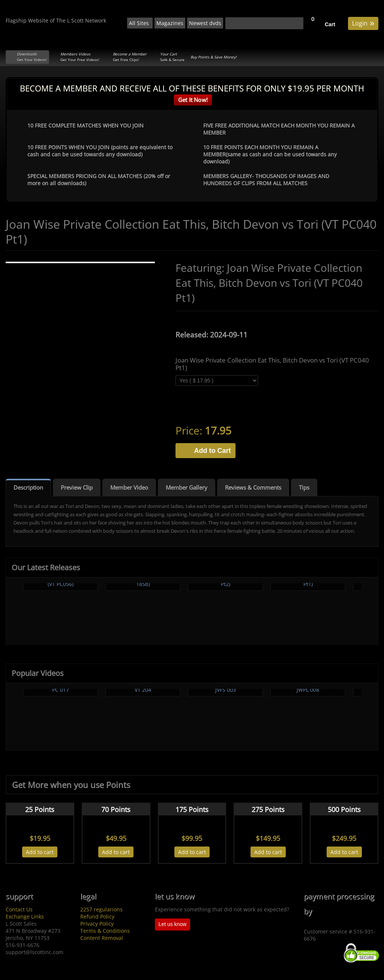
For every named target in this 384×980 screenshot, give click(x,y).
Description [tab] (28, 487)
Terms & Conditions (105, 930)
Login (363, 22)
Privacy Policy (97, 923)
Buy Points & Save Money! (213, 57)
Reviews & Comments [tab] (253, 487)
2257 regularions (101, 909)
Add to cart (40, 852)
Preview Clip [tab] (77, 487)
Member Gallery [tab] (186, 487)
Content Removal (101, 937)
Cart (330, 24)
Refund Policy (97, 916)
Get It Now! (193, 99)
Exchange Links (25, 916)
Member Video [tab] (129, 487)
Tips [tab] (304, 487)
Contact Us (19, 909)
